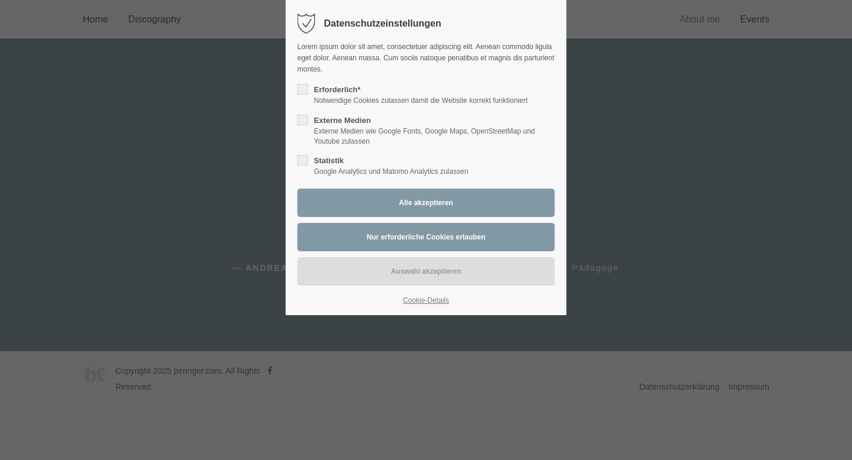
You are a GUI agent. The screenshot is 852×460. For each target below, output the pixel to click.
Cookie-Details (426, 300)
